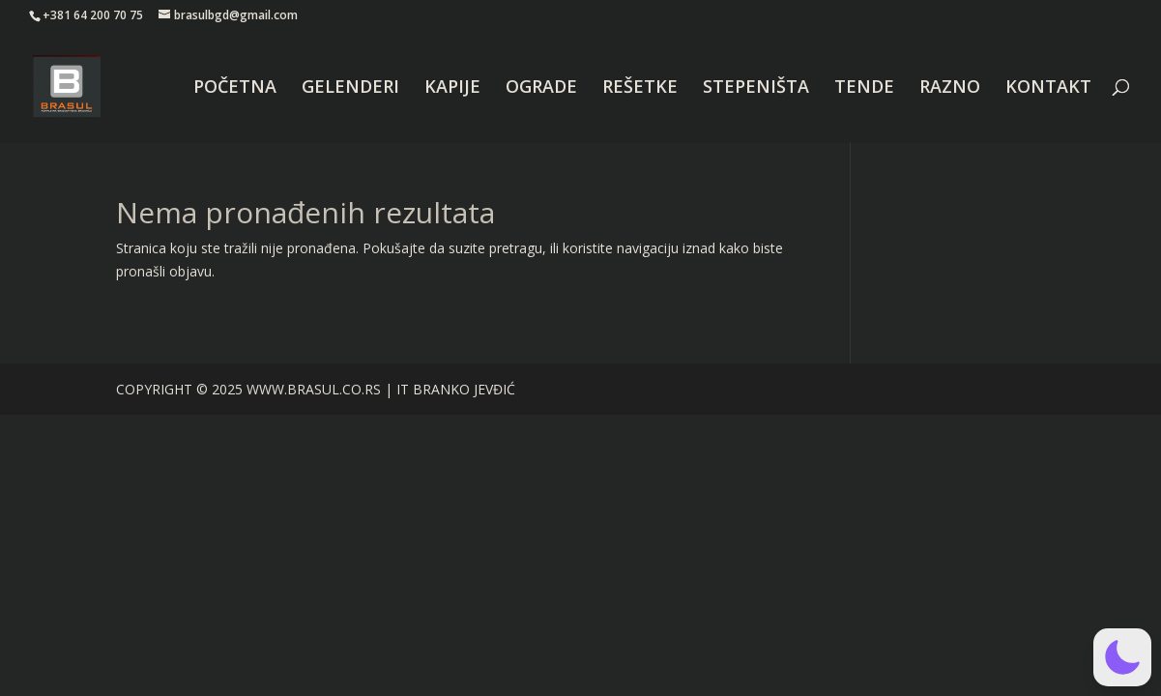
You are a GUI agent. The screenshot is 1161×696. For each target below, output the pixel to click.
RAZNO (949, 88)
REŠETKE (640, 88)
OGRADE (541, 88)
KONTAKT (1048, 88)
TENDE (864, 88)
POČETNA (234, 88)
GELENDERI (350, 88)
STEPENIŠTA (756, 88)
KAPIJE (452, 88)
